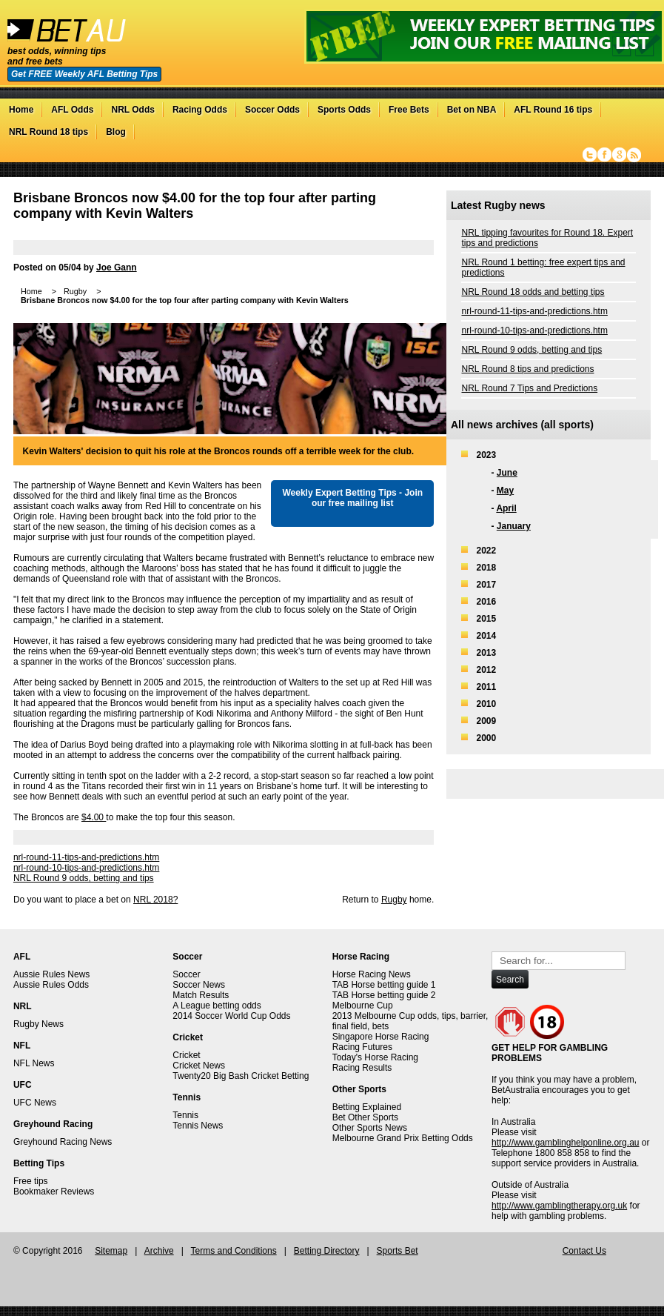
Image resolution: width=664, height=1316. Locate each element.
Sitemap (111, 1251)
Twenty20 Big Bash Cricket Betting (240, 1076)
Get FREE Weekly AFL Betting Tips (84, 74)
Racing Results (362, 1068)
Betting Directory (327, 1251)
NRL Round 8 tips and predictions (527, 369)
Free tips (30, 1181)
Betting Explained (366, 1107)
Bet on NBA (472, 109)
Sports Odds (344, 109)
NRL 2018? (155, 899)
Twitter (590, 154)
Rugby (394, 899)
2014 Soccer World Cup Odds (231, 1016)
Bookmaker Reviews (53, 1191)
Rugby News (38, 1024)
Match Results (200, 995)
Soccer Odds (272, 109)
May (505, 490)
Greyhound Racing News (62, 1142)
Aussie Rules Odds (51, 985)
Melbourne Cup (362, 1005)
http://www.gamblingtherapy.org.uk (559, 1205)
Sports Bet (397, 1251)
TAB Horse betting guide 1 (384, 985)
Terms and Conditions (234, 1251)
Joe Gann (116, 267)
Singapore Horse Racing (380, 1036)
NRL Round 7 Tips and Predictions (529, 388)
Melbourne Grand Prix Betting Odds (402, 1138)
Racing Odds (199, 109)
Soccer (186, 974)
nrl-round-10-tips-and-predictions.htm (86, 868)
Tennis (185, 1115)
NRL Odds (132, 109)
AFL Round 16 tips (553, 109)
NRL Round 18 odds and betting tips (532, 292)
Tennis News (197, 1125)
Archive (159, 1251)
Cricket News (198, 1065)
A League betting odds (216, 1005)
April (506, 508)
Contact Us (584, 1251)
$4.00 (93, 817)
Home (21, 109)
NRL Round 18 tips (48, 132)
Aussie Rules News (51, 974)
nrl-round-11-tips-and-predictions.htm (86, 857)
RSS (634, 154)
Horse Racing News (371, 974)
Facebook (604, 154)
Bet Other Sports (365, 1117)
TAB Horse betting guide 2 (384, 995)
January (514, 526)
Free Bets (409, 109)
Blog (116, 132)
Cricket (186, 1055)
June (507, 473)
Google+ (619, 154)
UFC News (34, 1102)
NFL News (34, 1063)
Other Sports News (369, 1128)
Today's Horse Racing (375, 1057)
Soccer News (198, 985)
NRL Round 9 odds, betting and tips (83, 878)
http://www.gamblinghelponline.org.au (565, 1142)
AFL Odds (72, 109)
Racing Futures (362, 1047)
